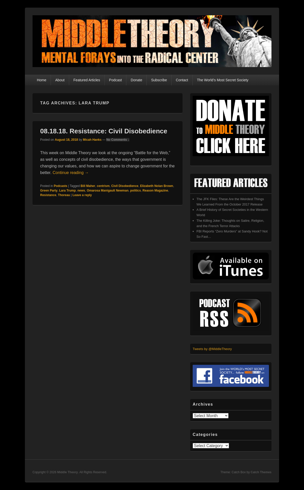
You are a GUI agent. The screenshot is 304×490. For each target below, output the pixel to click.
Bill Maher (88, 186)
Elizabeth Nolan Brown (156, 186)
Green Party (48, 190)
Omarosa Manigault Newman (107, 190)
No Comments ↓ (117, 139)
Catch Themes (261, 472)
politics (135, 190)
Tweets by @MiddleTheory (212, 349)
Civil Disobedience (125, 186)
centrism (103, 186)
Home (41, 80)
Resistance (48, 195)
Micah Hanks (92, 139)
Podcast (115, 80)
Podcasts (60, 186)
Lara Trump (67, 190)
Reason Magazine (155, 190)
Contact (182, 80)
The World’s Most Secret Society (223, 80)
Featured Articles (86, 80)
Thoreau (64, 195)
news (81, 190)
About (60, 80)
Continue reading (71, 172)
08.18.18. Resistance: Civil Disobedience (103, 131)
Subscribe (159, 80)
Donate (136, 80)
